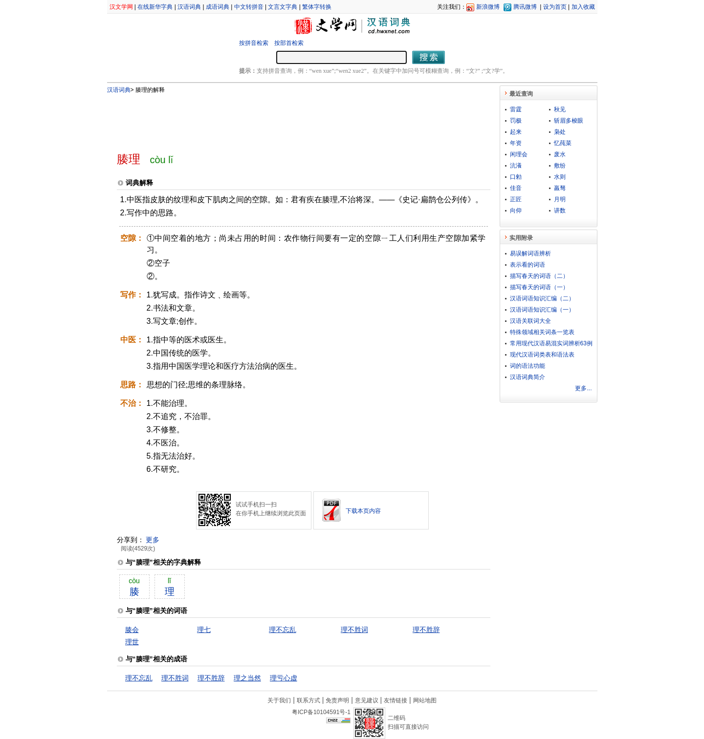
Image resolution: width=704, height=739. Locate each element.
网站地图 (425, 700)
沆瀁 (516, 165)
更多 (152, 540)
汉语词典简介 (527, 377)
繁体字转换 (316, 6)
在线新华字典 (155, 6)
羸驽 (560, 188)
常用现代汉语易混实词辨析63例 (551, 343)
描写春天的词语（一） (539, 287)
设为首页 (555, 6)
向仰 (516, 210)
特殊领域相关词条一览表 (542, 332)
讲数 (560, 210)
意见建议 (366, 700)
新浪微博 (488, 6)
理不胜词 (354, 629)
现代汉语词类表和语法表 (542, 354)
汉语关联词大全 (530, 320)
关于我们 (279, 700)
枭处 (560, 131)
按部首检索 (289, 43)
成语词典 (217, 6)
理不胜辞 (426, 629)
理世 (132, 642)
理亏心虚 (283, 678)
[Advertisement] (287, 119)
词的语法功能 (527, 365)
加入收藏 (583, 6)
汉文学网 (121, 6)
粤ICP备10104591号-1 (321, 712)
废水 (560, 154)
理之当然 (247, 678)
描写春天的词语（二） (539, 276)
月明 (560, 199)
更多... (583, 388)
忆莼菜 (563, 143)
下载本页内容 (363, 510)
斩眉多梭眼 (568, 120)
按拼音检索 (253, 43)
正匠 (516, 199)
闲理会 (519, 154)
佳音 (516, 188)
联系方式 (308, 700)
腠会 (132, 629)
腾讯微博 (525, 6)
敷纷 (560, 165)
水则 (560, 176)
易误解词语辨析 (530, 253)
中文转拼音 (249, 6)
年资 (516, 143)
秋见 (560, 109)
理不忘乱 (282, 629)
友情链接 (395, 700)
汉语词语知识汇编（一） (542, 309)
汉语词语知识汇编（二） (542, 298)
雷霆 (516, 109)
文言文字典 (282, 6)
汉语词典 (189, 6)
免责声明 (337, 700)
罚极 (516, 120)
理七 (204, 629)
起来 (516, 131)
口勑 (516, 176)
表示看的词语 (527, 264)
